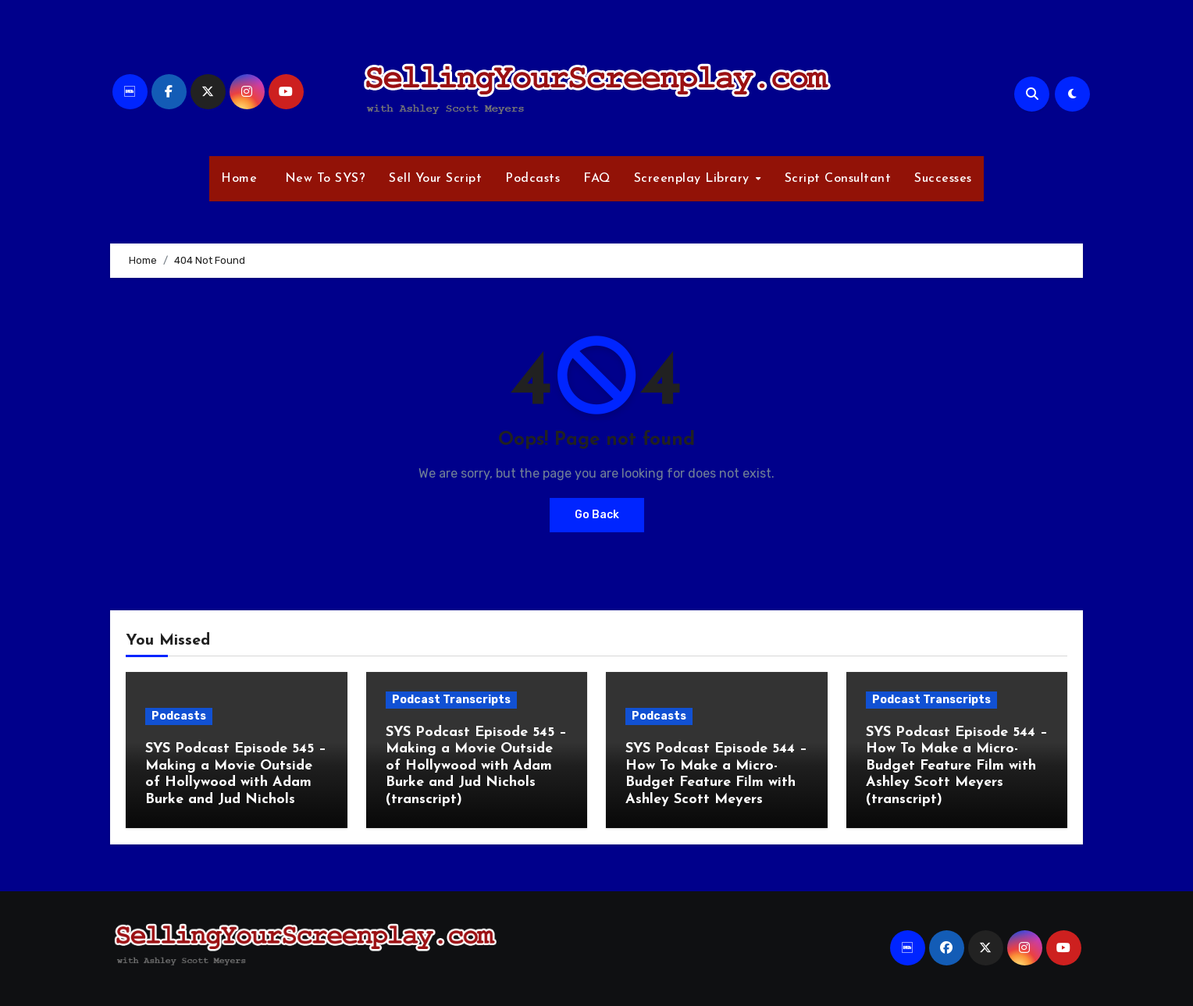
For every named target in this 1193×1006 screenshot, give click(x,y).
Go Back (597, 514)
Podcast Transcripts (451, 699)
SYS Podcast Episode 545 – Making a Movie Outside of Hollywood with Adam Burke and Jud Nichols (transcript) (476, 766)
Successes (943, 178)
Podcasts (532, 178)
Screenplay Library (694, 178)
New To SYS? (322, 178)
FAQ (597, 178)
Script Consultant (838, 178)
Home (239, 178)
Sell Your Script (435, 178)
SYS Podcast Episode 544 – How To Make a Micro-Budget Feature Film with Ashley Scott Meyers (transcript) (957, 766)
